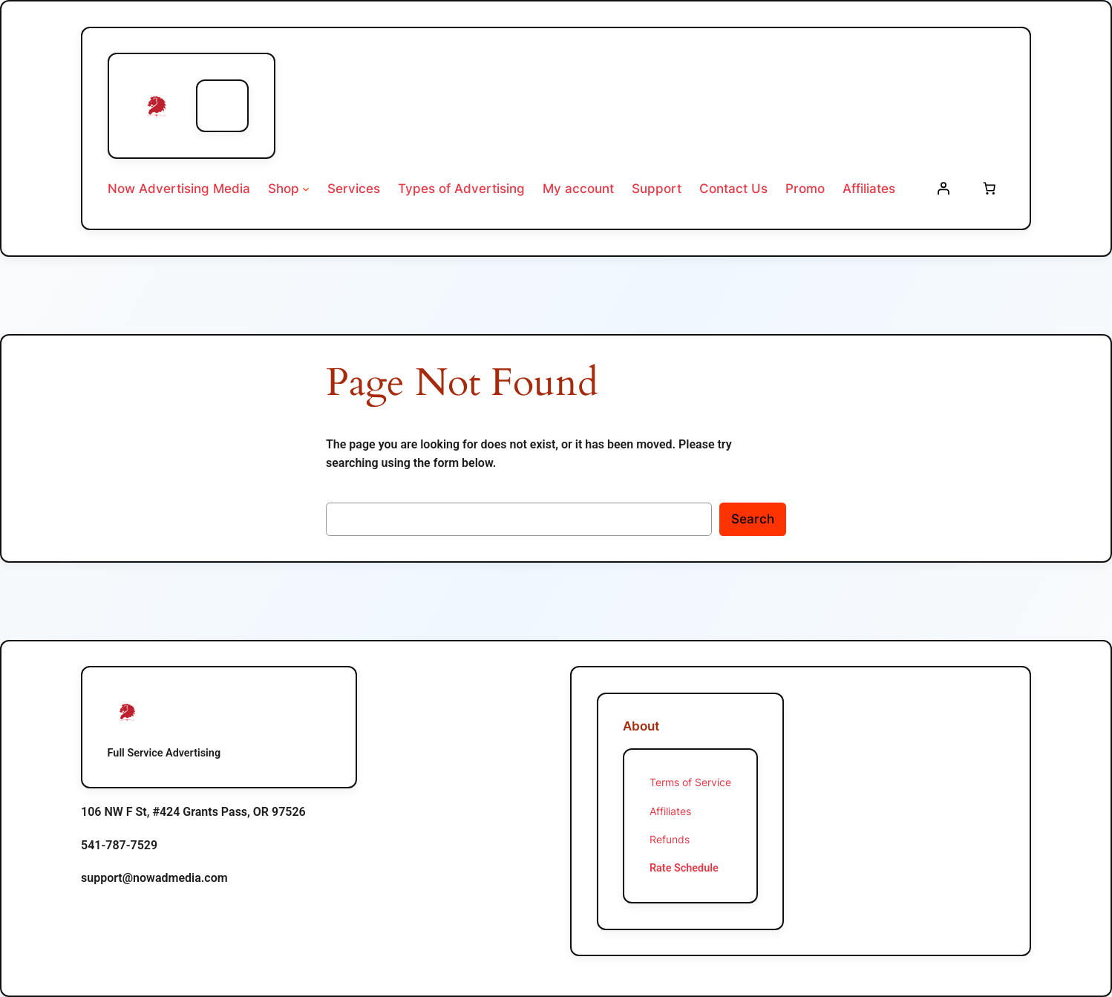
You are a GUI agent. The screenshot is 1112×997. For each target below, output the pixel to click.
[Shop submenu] (306, 188)
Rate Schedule (684, 868)
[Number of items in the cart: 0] (988, 188)
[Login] (943, 188)
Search (752, 518)
